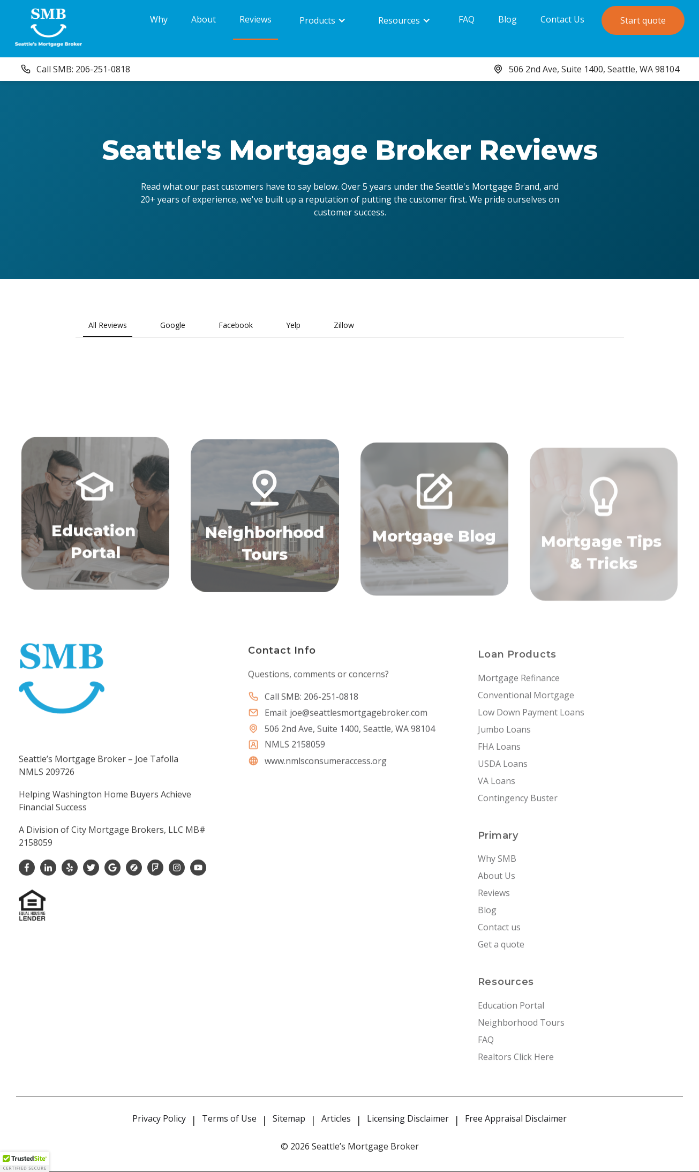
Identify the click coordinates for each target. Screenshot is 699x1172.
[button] (323, 20)
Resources (399, 20)
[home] (48, 27)
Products (317, 20)
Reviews (255, 19)
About (203, 19)
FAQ (467, 19)
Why (159, 19)
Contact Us (562, 19)
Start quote (643, 20)
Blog (507, 19)
